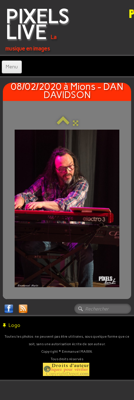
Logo (11, 325)
